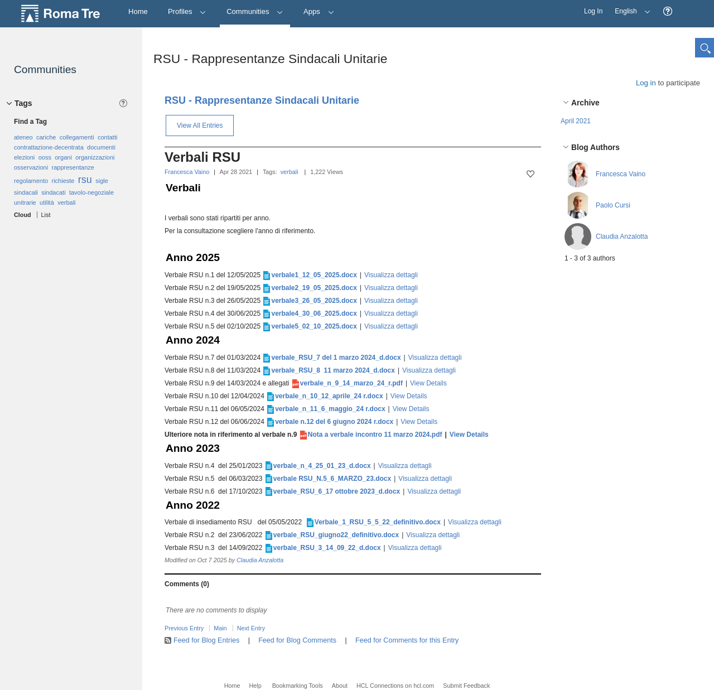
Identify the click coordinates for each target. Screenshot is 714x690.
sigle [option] (101, 180)
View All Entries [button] (200, 125)
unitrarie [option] (25, 202)
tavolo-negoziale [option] (91, 192)
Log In (593, 11)
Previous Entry (184, 628)
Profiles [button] (187, 11)
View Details (428, 383)
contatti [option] (107, 137)
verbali (289, 171)
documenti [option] (101, 147)
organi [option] (63, 157)
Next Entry (251, 628)
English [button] (630, 7)
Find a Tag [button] (30, 122)
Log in (646, 83)
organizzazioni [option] (94, 157)
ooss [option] (44, 157)
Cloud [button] (22, 214)
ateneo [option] (23, 137)
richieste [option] (63, 180)
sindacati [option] (53, 192)
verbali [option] (66, 202)
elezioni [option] (24, 157)
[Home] (138, 12)
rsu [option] (85, 179)
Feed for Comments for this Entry (407, 640)
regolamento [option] (31, 180)
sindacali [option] (26, 192)
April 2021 (576, 121)
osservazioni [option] (31, 167)
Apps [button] (318, 11)
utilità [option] (47, 202)
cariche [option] (46, 137)
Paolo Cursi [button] (613, 205)
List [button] (46, 214)
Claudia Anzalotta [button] (622, 236)
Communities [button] (254, 11)
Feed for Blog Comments (297, 640)
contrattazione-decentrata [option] (49, 147)
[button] (667, 11)
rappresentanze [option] (72, 167)
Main (220, 628)
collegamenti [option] (77, 137)
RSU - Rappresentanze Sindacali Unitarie (262, 100)
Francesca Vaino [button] (620, 174)
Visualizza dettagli (391, 275)
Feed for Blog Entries (206, 640)
